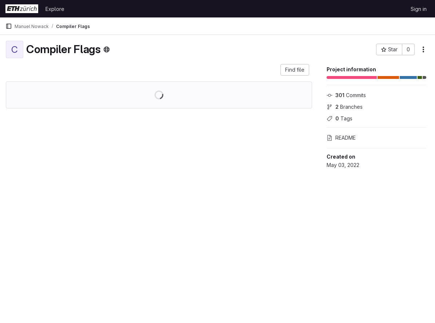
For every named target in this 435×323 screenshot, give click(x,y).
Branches (345, 107)
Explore (54, 9)
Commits (346, 95)
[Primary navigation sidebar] (9, 26)
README (341, 138)
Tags (339, 118)
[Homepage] (22, 9)
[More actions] (423, 49)
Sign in (419, 9)
